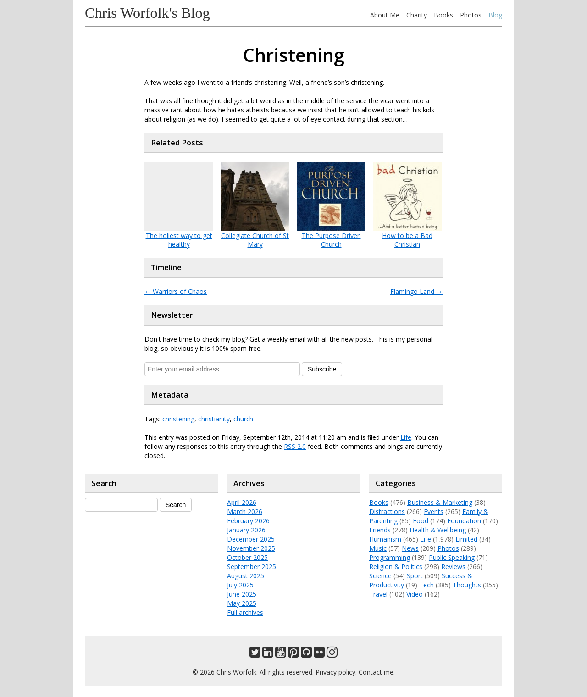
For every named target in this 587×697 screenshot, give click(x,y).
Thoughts (467, 585)
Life (405, 437)
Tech (426, 585)
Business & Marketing (439, 502)
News (410, 548)
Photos (471, 15)
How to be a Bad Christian (407, 240)
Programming (389, 557)
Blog (495, 15)
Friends (380, 530)
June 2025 (241, 594)
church (243, 419)
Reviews (453, 566)
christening (178, 419)
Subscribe (322, 369)
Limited (466, 539)
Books (443, 15)
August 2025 (245, 575)
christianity (214, 419)
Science (380, 575)
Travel (378, 594)
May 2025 (241, 603)
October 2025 (247, 557)
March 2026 (244, 511)
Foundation (464, 520)
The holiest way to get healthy (179, 240)
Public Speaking (452, 557)
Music (378, 548)
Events (433, 511)
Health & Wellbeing (438, 530)
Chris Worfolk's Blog (147, 13)
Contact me (376, 672)
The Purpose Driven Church (331, 240)
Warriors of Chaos (175, 291)
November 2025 (251, 548)
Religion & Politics (395, 566)
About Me (384, 15)
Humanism (385, 539)
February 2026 (248, 520)
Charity (416, 15)
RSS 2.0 (295, 446)
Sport (415, 575)
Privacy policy (335, 672)
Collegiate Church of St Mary (255, 240)
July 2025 (240, 585)
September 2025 (251, 566)
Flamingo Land (416, 291)
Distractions (387, 511)
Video (414, 594)
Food (420, 520)
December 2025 (251, 539)
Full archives (245, 612)
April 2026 (241, 502)
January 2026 (246, 530)
